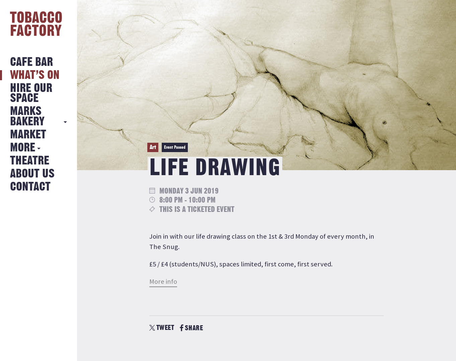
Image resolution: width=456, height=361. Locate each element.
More (22, 148)
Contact (30, 187)
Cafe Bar (31, 62)
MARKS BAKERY (27, 116)
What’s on (35, 75)
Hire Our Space (31, 93)
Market (28, 135)
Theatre (29, 161)
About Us (32, 174)
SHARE (191, 328)
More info (163, 281)
